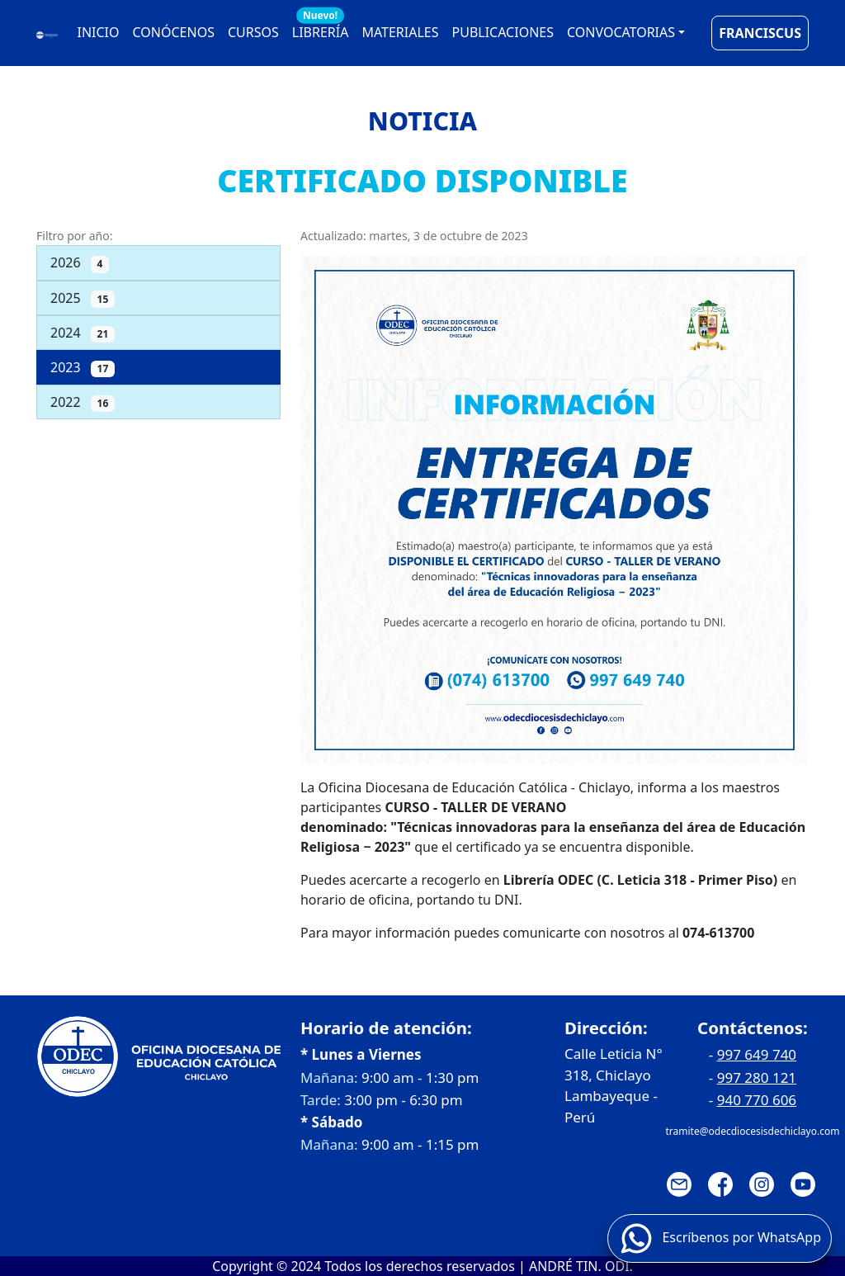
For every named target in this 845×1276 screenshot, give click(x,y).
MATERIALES (399, 32)
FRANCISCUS (760, 33)
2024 (82, 333)
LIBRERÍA (320, 28)
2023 (82, 367)
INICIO (99, 32)
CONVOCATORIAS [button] (621, 32)
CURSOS (253, 32)
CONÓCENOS (174, 32)
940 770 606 (756, 1099)
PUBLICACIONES (503, 32)
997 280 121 (756, 1077)
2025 (82, 298)
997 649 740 (756, 1054)
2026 (79, 262)
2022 (82, 402)
